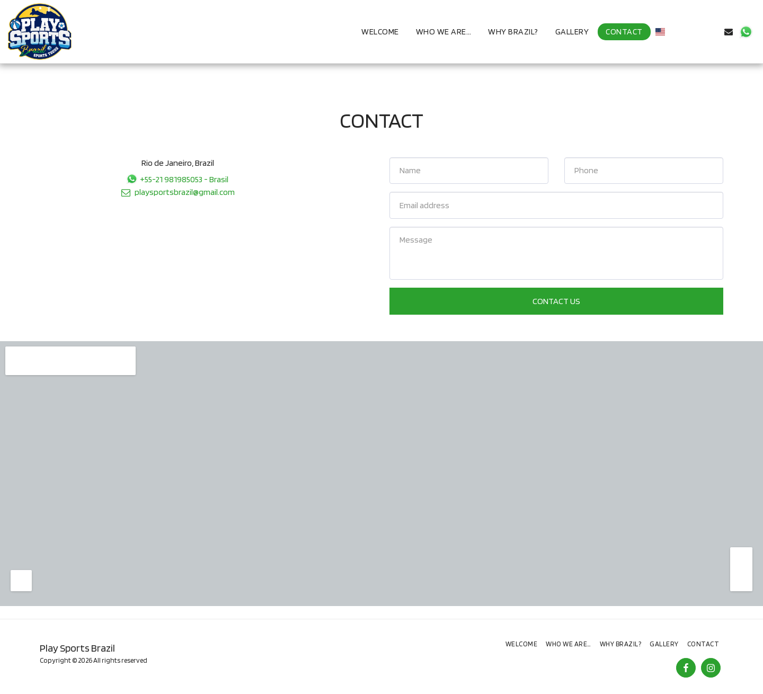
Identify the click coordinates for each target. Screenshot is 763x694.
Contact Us (556, 301)
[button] (678, 32)
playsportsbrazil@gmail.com (177, 191)
